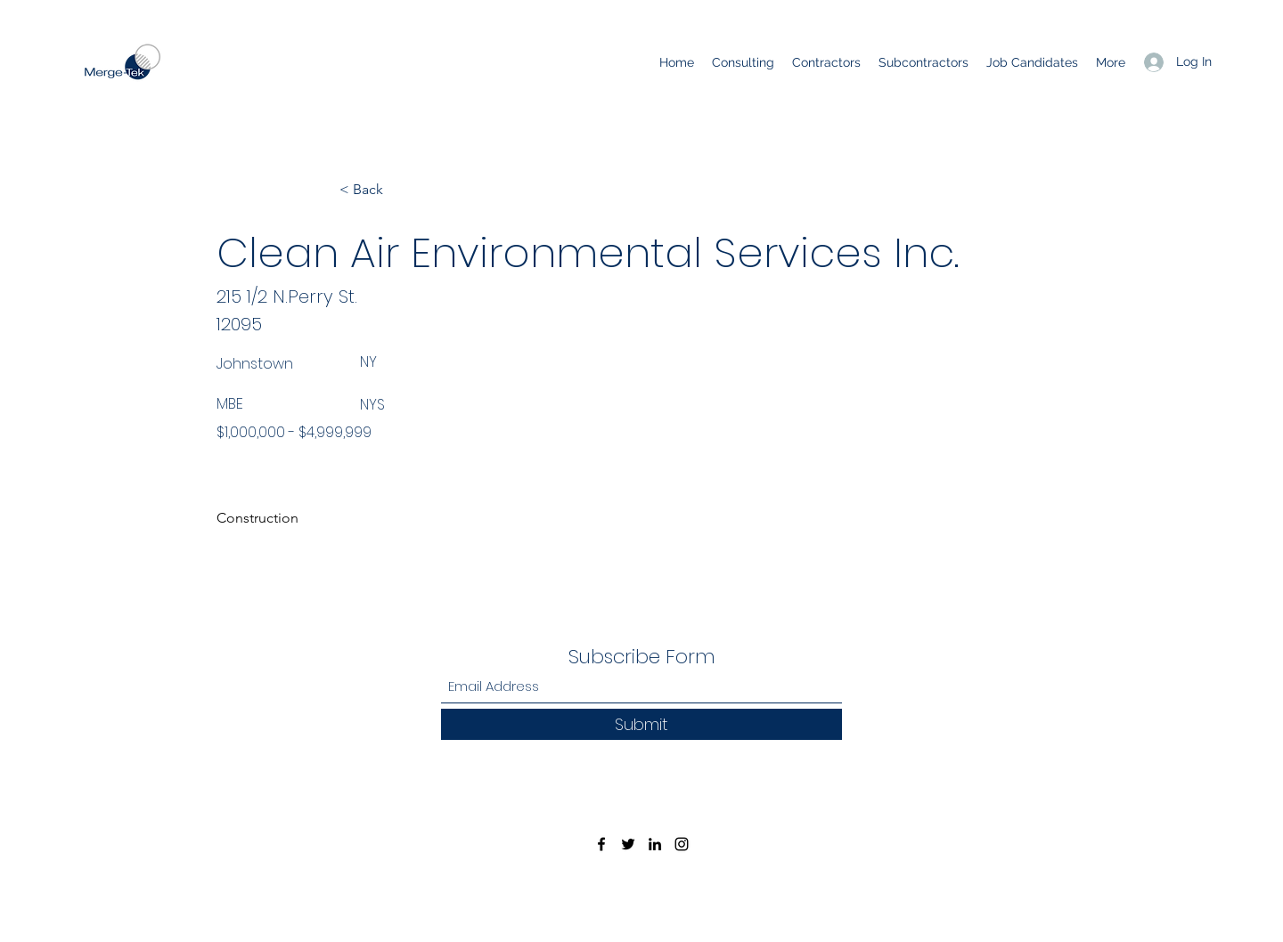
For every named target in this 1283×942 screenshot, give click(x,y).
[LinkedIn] (655, 844)
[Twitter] (628, 844)
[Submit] (641, 724)
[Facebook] (601, 844)
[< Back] (398, 189)
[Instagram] (682, 844)
